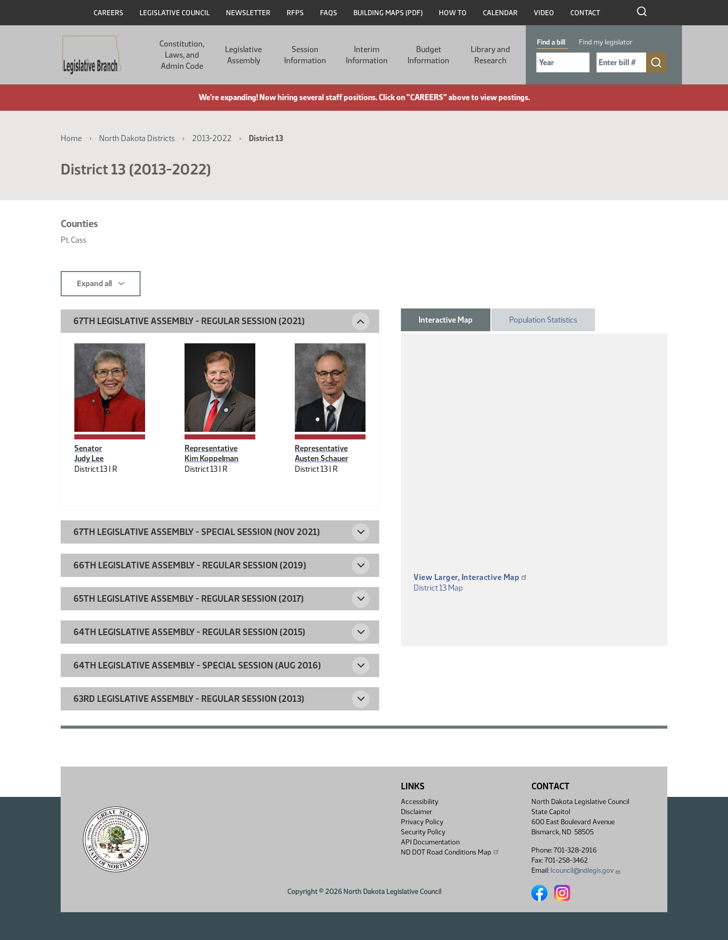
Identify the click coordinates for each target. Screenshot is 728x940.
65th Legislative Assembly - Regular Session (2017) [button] (188, 598)
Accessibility (419, 801)
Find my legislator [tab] (605, 42)
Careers (108, 13)
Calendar (500, 13)
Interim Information (367, 54)
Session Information (305, 54)
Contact (585, 13)
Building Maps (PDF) (388, 13)
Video (544, 13)
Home (71, 138)
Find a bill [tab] (551, 42)
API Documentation (430, 842)
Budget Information (428, 54)
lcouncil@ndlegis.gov (586, 870)
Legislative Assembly (243, 54)
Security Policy (423, 832)
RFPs (295, 13)
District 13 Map (438, 588)
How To (453, 13)
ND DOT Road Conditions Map (450, 852)
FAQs (328, 13)
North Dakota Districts (137, 138)
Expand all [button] (100, 283)
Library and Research (490, 54)
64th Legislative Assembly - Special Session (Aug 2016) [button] (197, 665)
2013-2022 (212, 138)
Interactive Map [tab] (446, 320)
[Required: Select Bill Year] (563, 62)
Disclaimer (416, 812)
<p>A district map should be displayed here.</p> (534, 468)
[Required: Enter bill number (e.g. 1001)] (621, 62)
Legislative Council (175, 13)
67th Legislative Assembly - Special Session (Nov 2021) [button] (196, 532)
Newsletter (248, 13)
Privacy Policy (422, 822)
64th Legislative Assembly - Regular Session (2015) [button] (189, 632)
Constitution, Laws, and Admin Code (181, 55)
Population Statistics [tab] (543, 320)
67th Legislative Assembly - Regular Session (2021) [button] (189, 321)
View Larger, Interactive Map (471, 577)
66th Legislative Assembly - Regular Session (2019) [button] (189, 565)
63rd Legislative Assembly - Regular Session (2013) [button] (188, 698)
